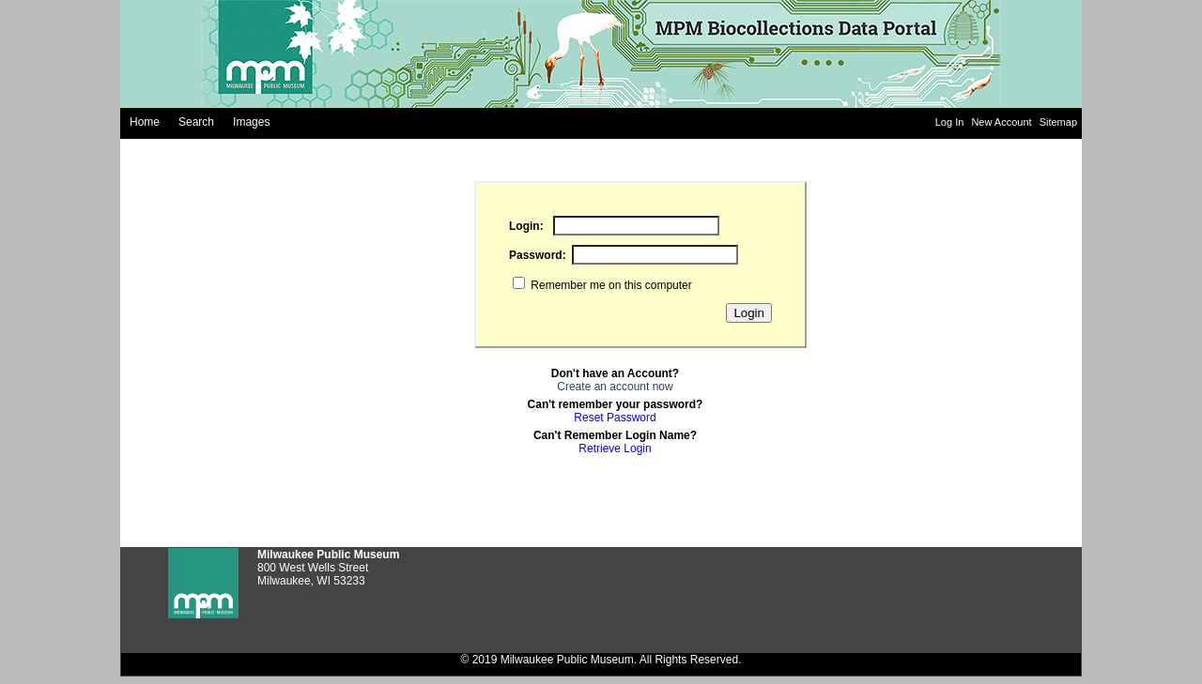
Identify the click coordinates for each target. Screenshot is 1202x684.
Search (196, 122)
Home (145, 122)
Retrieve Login (614, 448)
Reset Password (614, 417)
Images (251, 122)
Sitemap (1058, 122)
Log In (951, 122)
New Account (1002, 122)
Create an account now (614, 386)
